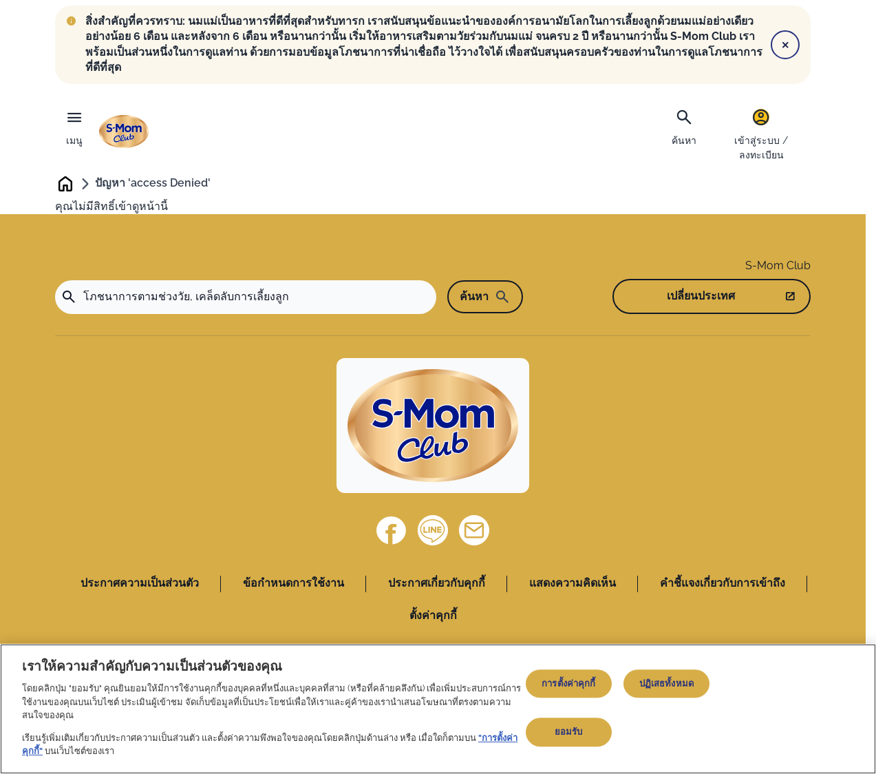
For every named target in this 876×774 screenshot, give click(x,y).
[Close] (785, 44)
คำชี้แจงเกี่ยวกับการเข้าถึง (722, 584)
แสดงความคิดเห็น (572, 584)
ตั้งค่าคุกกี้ (433, 616)
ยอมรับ (569, 732)
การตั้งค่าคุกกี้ (568, 683)
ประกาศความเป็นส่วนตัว (140, 584)
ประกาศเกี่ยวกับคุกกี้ (436, 584)
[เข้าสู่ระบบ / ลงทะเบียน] (761, 134)
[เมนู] (74, 125)
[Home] (433, 427)
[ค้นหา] (684, 126)
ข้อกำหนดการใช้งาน (293, 584)
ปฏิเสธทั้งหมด (666, 683)
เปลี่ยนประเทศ (701, 297)
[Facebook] (391, 531)
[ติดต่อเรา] (474, 531)
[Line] (433, 531)
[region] (438, 709)
